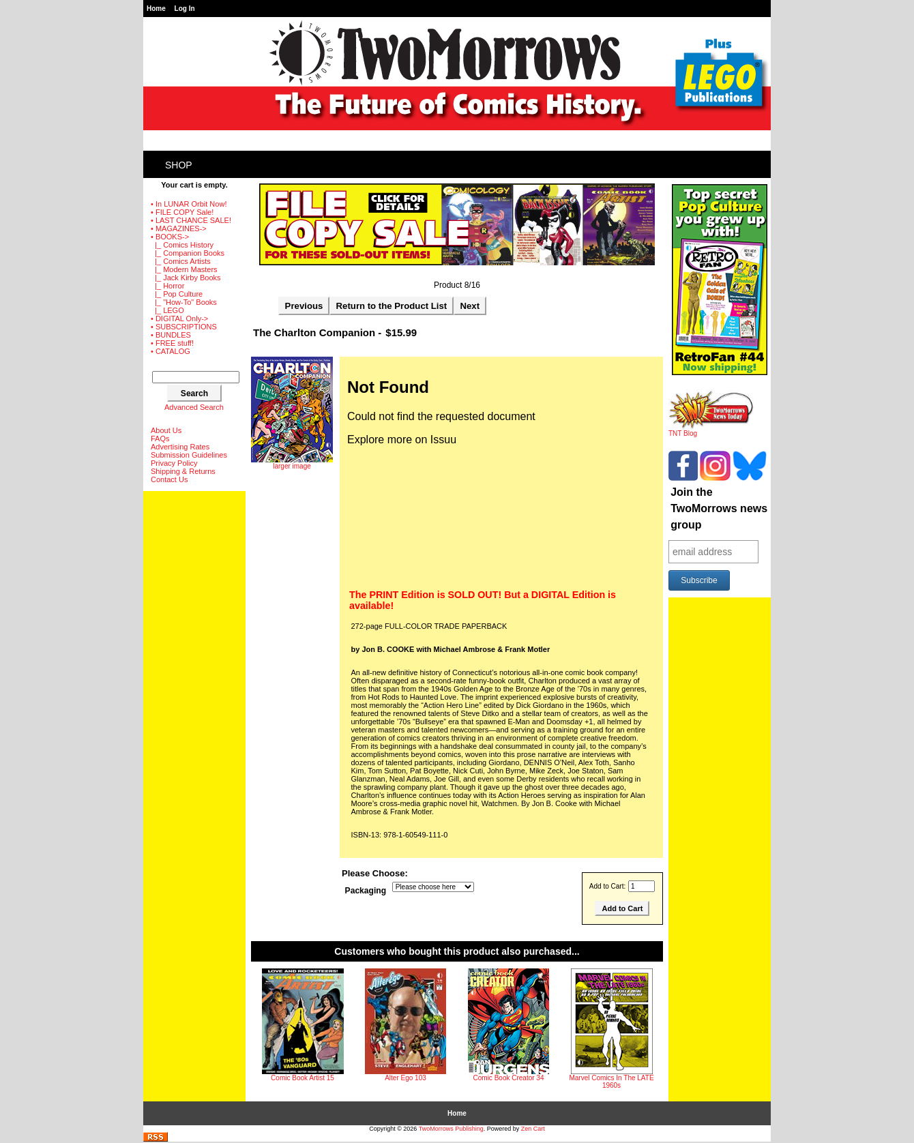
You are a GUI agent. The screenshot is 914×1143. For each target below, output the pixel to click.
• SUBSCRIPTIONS (184, 327)
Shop (178, 165)
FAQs (160, 438)
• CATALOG (170, 351)
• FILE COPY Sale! (182, 212)
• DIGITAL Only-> (179, 318)
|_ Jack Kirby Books (186, 277)
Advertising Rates (180, 447)
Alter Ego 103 (405, 1078)
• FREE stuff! (172, 343)
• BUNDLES (171, 335)
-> (170, 237)
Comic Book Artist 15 (302, 1078)
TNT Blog (711, 430)
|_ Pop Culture (177, 294)
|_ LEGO (167, 310)
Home (156, 8)
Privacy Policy (174, 463)
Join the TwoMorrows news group (718, 508)
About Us (166, 430)
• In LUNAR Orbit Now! (188, 204)
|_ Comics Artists (181, 261)
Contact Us (169, 479)
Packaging (366, 890)
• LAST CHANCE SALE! (191, 220)
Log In (185, 8)
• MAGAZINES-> (179, 228)
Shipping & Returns (183, 471)
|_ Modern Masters (184, 269)
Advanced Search (194, 407)
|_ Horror (167, 286)
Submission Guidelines (189, 455)
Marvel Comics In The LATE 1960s (611, 1081)
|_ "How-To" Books (184, 302)
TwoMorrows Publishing (451, 1128)
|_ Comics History (182, 245)
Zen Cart (533, 1128)
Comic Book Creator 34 (508, 1078)
